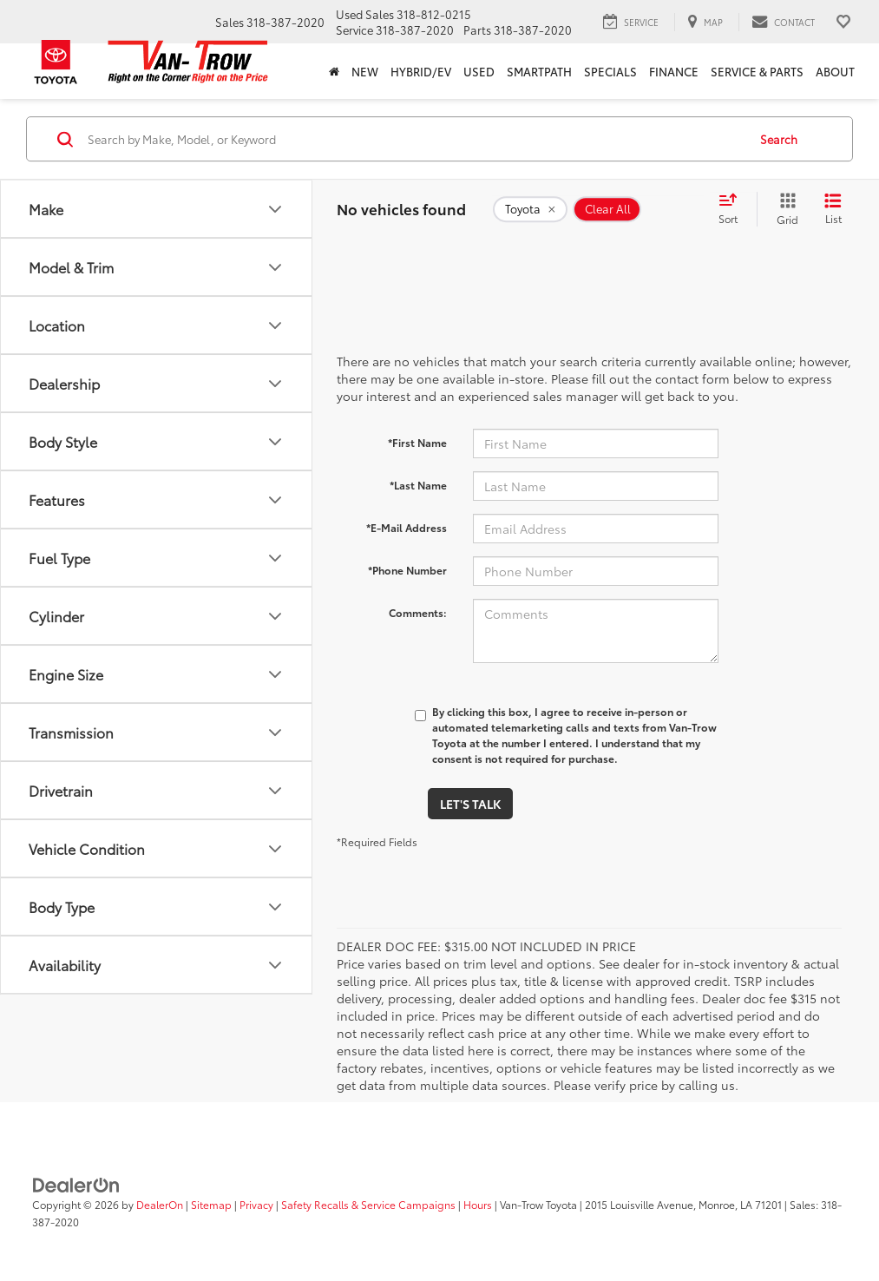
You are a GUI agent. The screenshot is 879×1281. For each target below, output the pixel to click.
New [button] (364, 71)
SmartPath (539, 71)
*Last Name (418, 484)
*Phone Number (407, 569)
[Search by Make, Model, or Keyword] (415, 139)
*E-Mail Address (406, 527)
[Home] (334, 71)
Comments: (418, 612)
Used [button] (479, 71)
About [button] (835, 71)
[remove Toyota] (530, 209)
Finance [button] (674, 71)
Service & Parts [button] (757, 71)
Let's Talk (470, 803)
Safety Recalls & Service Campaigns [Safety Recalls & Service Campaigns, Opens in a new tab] (368, 1204)
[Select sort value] (733, 209)
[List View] (833, 209)
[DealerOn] (76, 1183)
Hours (477, 1204)
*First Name (417, 442)
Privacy (256, 1204)
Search (778, 139)
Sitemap (211, 1204)
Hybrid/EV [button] (420, 71)
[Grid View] (784, 209)
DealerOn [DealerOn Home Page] (159, 1204)
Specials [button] (610, 71)
